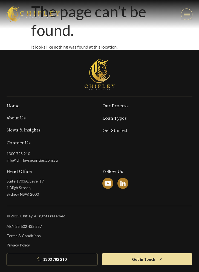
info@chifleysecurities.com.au (32, 160)
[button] (186, 14)
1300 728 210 (18, 153)
